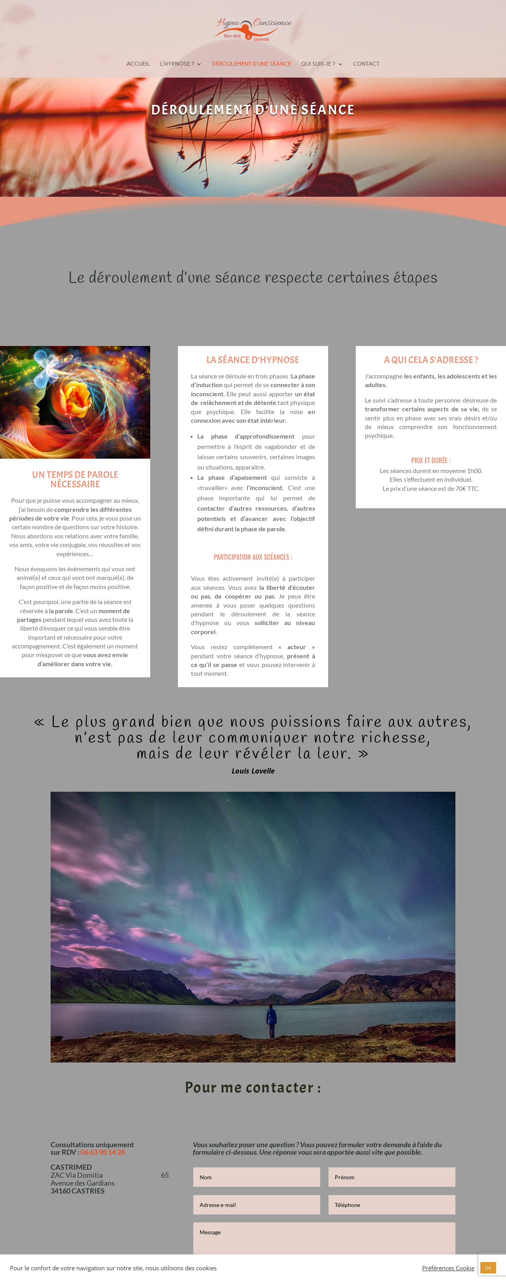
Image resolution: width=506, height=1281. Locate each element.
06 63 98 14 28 (103, 1152)
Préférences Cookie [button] (448, 1267)
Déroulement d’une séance (251, 64)
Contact (366, 64)
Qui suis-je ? (318, 64)
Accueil (138, 64)
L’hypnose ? (177, 64)
